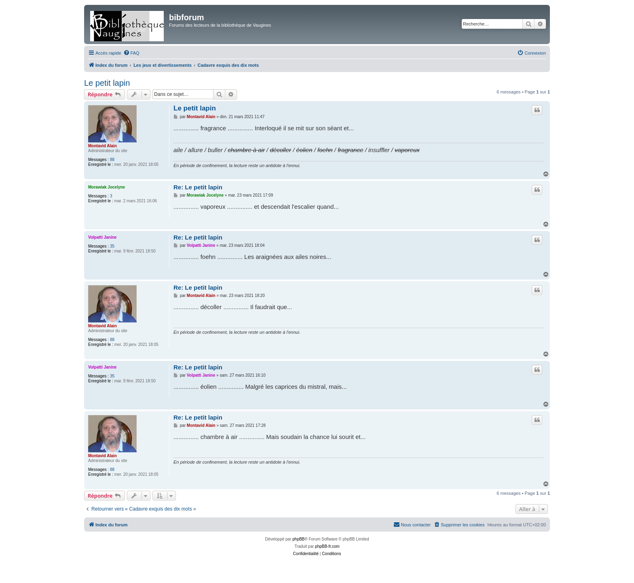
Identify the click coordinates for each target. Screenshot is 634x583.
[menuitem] (131, 53)
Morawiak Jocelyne (106, 187)
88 (112, 159)
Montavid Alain (102, 146)
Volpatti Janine (102, 237)
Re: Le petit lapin (197, 187)
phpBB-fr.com (327, 546)
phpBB (298, 539)
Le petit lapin (107, 82)
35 (112, 246)
